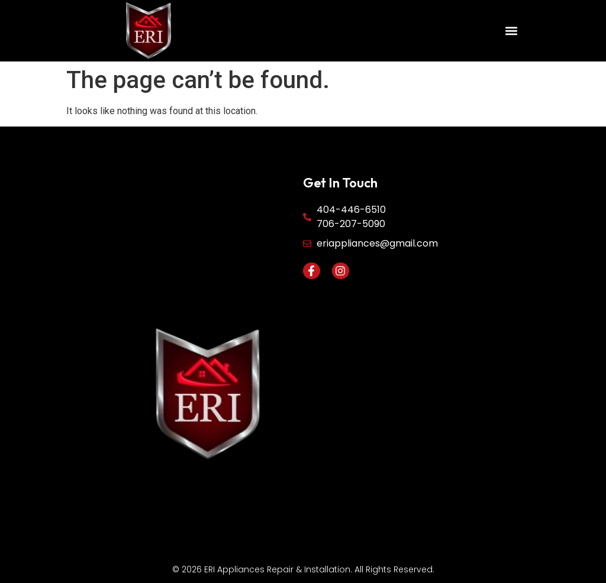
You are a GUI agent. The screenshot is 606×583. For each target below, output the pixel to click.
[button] (511, 31)
